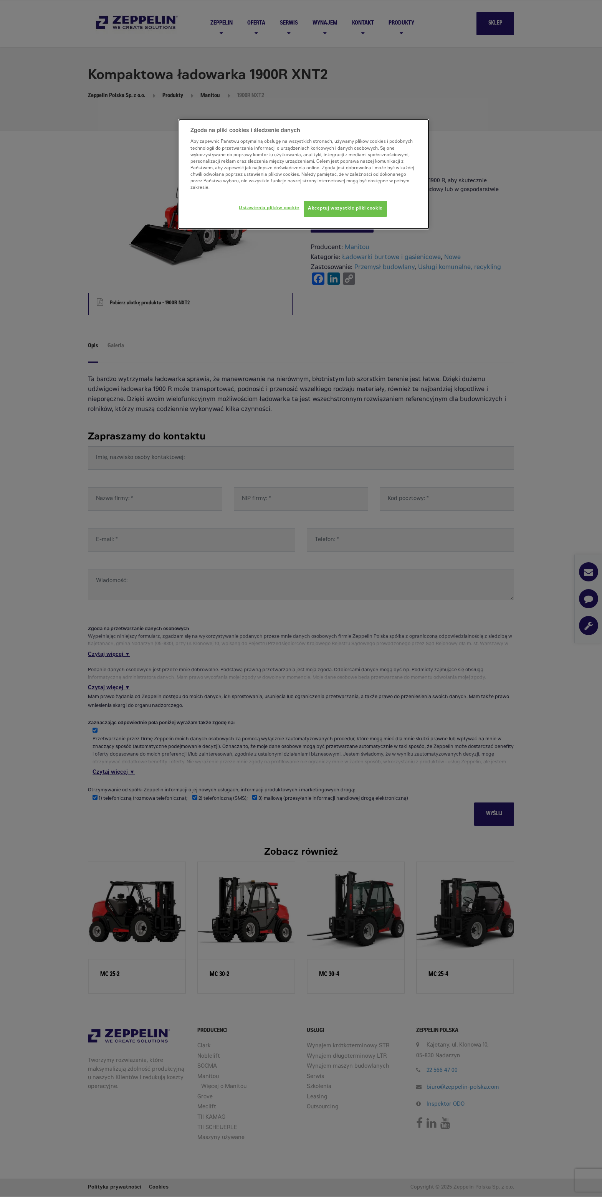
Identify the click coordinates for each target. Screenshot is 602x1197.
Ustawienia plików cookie (269, 208)
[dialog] (303, 174)
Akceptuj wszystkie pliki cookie (345, 208)
